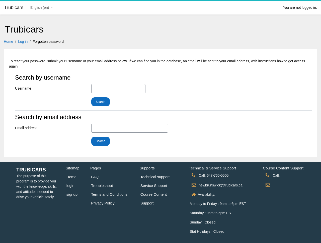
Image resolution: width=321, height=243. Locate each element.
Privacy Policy (102, 203)
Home (8, 42)
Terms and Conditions (109, 194)
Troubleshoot (102, 185)
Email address (26, 128)
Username (23, 88)
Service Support (153, 185)
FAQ (95, 177)
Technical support (155, 177)
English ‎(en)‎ (40, 8)
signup (71, 194)
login (70, 185)
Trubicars (31, 169)
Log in (23, 42)
